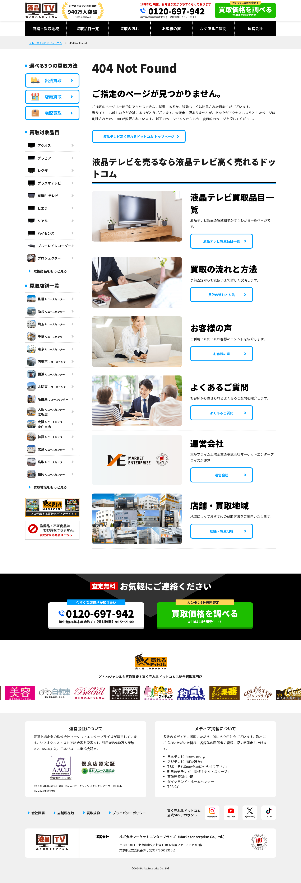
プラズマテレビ (44, 183)
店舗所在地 (65, 812)
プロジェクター (44, 258)
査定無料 (103, 586)
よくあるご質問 (213, 28)
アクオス (39, 145)
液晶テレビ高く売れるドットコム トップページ (138, 136)
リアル (37, 221)
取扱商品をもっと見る (50, 271)
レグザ (37, 170)
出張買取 (46, 80)
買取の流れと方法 (221, 294)
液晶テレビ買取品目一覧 (221, 241)
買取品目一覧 (87, 28)
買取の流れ (129, 28)
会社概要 (38, 812)
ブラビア (39, 158)
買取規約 (93, 812)
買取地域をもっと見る (50, 487)
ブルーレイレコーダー (49, 246)
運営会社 (255, 28)
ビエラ (37, 208)
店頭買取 (46, 97)
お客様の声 (171, 28)
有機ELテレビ (42, 195)
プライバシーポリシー (129, 812)
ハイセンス (40, 233)
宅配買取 (46, 113)
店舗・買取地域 (46, 28)
